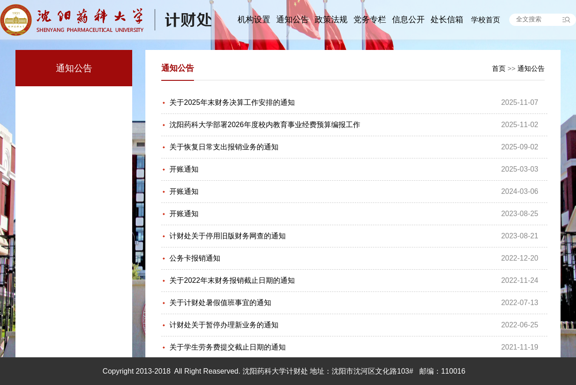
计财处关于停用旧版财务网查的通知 (227, 236)
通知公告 (292, 19)
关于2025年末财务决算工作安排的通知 (232, 102)
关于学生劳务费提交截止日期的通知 (227, 347)
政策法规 (331, 19)
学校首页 (485, 20)
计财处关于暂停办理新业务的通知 (223, 325)
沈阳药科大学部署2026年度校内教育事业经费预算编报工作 (264, 124)
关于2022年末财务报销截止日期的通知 (232, 280)
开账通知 (184, 169)
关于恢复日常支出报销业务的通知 (223, 147)
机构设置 (254, 19)
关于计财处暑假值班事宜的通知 (220, 302)
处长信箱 (447, 19)
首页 (499, 68)
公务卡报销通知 (194, 258)
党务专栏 (369, 19)
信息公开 (408, 19)
